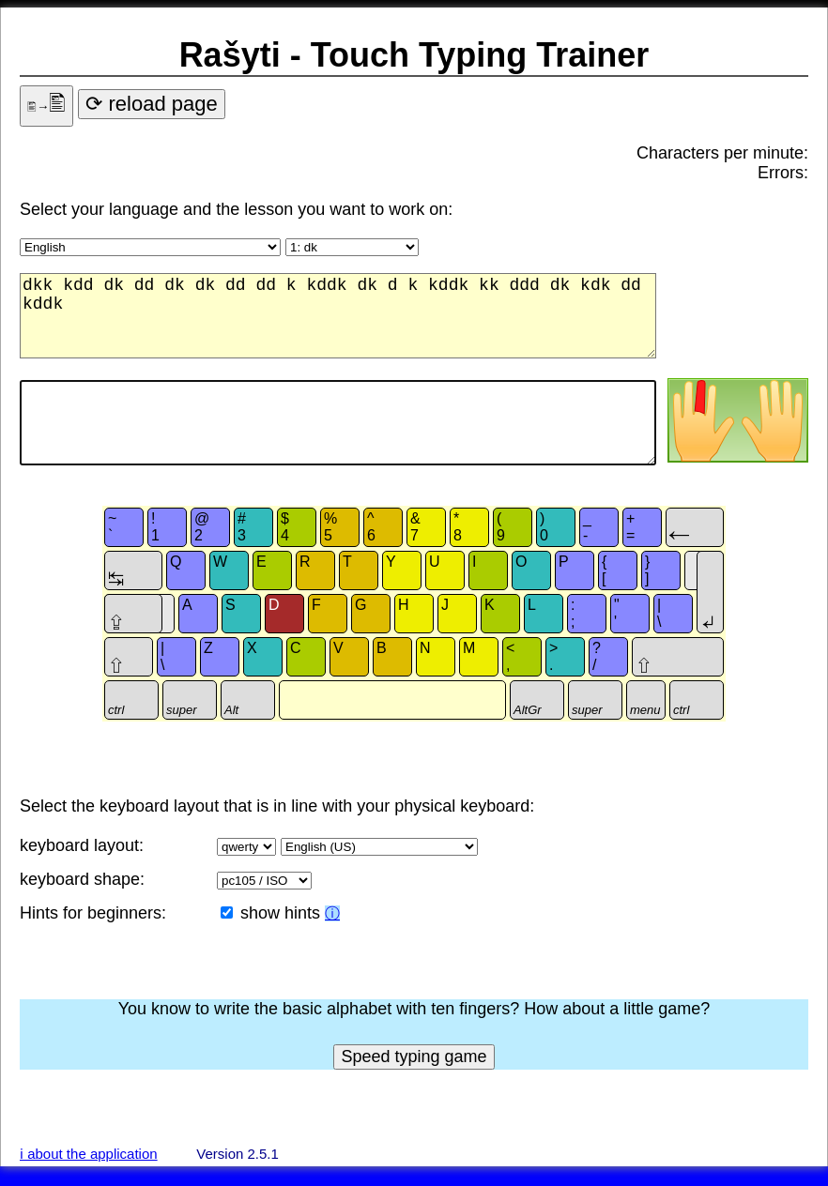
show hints (282, 913)
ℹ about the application (89, 1154)
